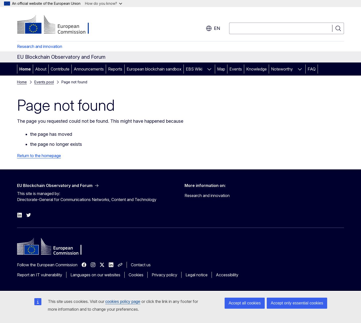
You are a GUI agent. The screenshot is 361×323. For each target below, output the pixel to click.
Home (25, 69)
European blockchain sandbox (154, 69)
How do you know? (103, 3)
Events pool (44, 82)
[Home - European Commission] (57, 25)
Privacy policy (164, 274)
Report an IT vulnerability (39, 274)
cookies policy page (122, 301)
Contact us (141, 264)
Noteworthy (282, 69)
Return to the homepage (39, 155)
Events (235, 69)
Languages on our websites (95, 274)
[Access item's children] (209, 69)
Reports (115, 69)
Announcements (89, 69)
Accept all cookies (245, 303)
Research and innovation (39, 46)
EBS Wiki (194, 69)
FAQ (312, 69)
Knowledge (256, 69)
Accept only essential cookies (297, 303)
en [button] (213, 28)
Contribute (60, 69)
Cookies (136, 274)
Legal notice (197, 274)
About (40, 69)
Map (221, 69)
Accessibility (227, 274)
